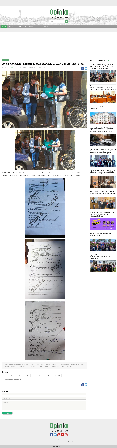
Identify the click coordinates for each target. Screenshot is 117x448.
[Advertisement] (58, 44)
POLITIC (54, 26)
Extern (39, 30)
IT (104, 439)
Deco (91, 439)
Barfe (63, 439)
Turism (14, 30)
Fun (100, 439)
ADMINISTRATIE (22, 26)
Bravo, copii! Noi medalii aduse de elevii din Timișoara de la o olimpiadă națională (102, 192)
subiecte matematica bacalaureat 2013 (13, 379)
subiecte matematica (68, 375)
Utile (3, 30)
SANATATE (38, 26)
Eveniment (12, 439)
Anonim (12, 67)
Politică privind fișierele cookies (50, 441)
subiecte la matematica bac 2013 (52, 375)
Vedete (95, 439)
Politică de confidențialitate (65, 441)
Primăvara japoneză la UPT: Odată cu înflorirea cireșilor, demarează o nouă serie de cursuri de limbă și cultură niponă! (103, 129)
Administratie (19, 439)
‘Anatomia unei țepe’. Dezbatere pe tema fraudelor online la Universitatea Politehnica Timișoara (102, 214)
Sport (19, 30)
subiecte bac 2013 (36, 375)
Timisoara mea (26, 30)
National (33, 30)
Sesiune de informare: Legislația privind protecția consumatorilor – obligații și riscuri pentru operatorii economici (102, 66)
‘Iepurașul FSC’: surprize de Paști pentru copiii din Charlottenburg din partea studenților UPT (102, 256)
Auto (81, 439)
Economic (32, 439)
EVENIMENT (12, 26)
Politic (37, 439)
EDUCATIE (47, 26)
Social (25, 439)
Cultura (8, 30)
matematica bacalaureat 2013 (22, 375)
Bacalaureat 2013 (8, 375)
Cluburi (108, 439)
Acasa (4, 26)
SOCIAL (31, 26)
